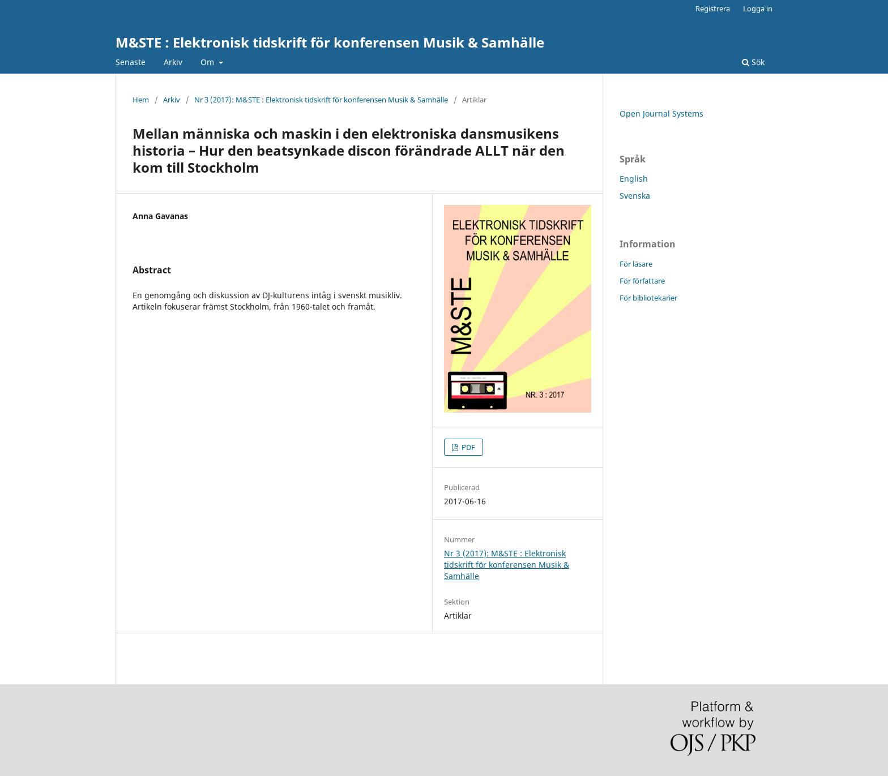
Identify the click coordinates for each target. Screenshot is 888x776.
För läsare (636, 264)
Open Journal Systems (661, 113)
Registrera (712, 8)
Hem (141, 100)
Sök (753, 62)
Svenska (635, 195)
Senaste (131, 62)
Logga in (757, 8)
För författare (642, 281)
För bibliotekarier (648, 298)
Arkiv (173, 62)
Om (208, 62)
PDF (467, 447)
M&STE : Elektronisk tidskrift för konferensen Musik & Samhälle (330, 42)
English (634, 178)
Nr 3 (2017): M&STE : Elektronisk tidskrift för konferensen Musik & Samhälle (321, 100)
